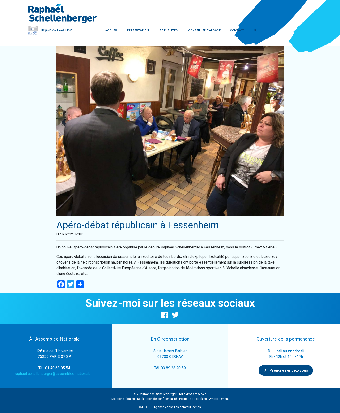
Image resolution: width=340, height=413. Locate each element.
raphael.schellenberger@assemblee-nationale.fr (54, 373)
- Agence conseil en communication (170, 407)
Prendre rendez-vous (285, 370)
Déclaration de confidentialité (157, 398)
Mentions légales (123, 398)
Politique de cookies (193, 398)
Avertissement (219, 398)
